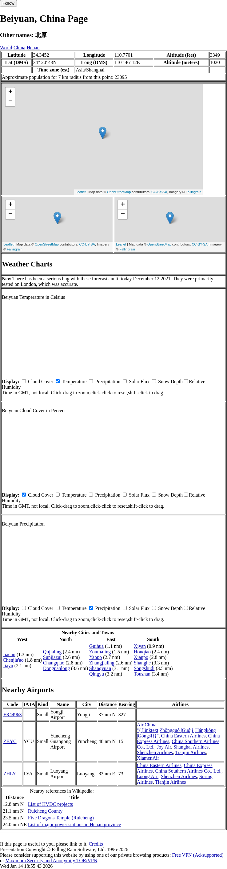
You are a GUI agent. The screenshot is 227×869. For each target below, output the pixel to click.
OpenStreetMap (119, 192)
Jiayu (8, 665)
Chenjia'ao (13, 660)
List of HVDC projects (50, 804)
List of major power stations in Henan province (74, 824)
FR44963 (12, 714)
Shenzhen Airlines (155, 752)
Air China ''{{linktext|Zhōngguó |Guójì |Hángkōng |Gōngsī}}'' (176, 730)
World (6, 47)
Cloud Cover (40, 381)
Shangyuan (100, 668)
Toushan (142, 673)
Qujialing (52, 651)
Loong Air (147, 776)
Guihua (96, 646)
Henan (33, 47)
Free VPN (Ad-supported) (197, 855)
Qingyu (96, 673)
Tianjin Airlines (190, 752)
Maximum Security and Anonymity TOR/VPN (51, 860)
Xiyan (140, 646)
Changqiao (53, 662)
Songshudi (144, 668)
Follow (8, 3)
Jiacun (9, 654)
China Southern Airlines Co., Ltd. (188, 771)
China (19, 47)
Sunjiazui (52, 657)
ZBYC (10, 741)
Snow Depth (170, 381)
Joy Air (164, 746)
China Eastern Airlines (183, 735)
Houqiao (142, 651)
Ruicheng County (45, 811)
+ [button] (10, 92)
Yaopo (95, 657)
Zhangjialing (101, 662)
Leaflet (81, 192)
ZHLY (9, 773)
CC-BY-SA (159, 192)
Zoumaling (100, 651)
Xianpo (141, 657)
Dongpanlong (56, 668)
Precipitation (107, 381)
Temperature (74, 381)
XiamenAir (148, 758)
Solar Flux (139, 381)
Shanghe (142, 662)
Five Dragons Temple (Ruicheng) (61, 817)
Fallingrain (193, 192)
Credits (96, 844)
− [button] (10, 101)
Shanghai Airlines (191, 746)
